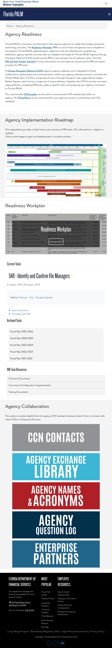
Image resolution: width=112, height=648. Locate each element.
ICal (31, 297)
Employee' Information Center (67, 600)
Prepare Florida (47, 598)
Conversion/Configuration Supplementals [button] (30, 385)
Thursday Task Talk (21, 313)
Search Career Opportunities (63, 593)
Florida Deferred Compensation (64, 606)
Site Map (45, 627)
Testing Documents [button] (18, 391)
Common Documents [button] (19, 378)
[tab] (56, 331)
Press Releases (47, 616)
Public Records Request (47, 621)
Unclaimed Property (45, 604)
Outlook (23, 297)
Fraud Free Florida (45, 593)
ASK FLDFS (29, 610)
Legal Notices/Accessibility (75, 631)
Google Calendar (44, 297)
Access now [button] (56, 241)
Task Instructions (20, 310)
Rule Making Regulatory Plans (45, 631)
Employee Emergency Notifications (66, 613)
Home (10, 25)
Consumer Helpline (45, 610)
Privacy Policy (97, 631)
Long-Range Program (18, 631)
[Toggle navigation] (109, 14)
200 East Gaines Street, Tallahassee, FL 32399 (20, 603)
